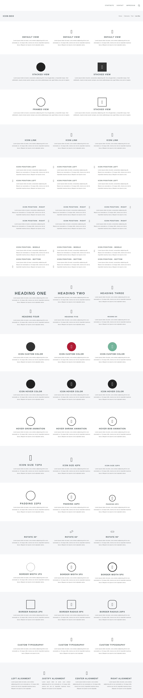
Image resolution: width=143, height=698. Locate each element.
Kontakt (120, 5)
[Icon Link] (30, 135)
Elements (127, 16)
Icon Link (31, 140)
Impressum (130, 5)
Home (120, 16)
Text (132, 16)
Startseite (109, 5)
